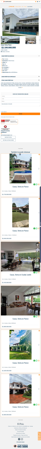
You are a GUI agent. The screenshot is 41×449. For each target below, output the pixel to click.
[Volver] (2, 1)
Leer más (20, 87)
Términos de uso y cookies (20, 433)
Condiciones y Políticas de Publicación (20, 428)
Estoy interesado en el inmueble (20, 104)
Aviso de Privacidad (20, 431)
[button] (20, 56)
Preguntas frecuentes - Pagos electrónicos (20, 435)
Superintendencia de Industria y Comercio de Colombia (20, 437)
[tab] (20, 56)
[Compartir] (39, 1)
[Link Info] (20, 190)
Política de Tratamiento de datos (20, 429)
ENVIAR (20, 113)
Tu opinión (40, 224)
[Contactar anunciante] (39, 184)
